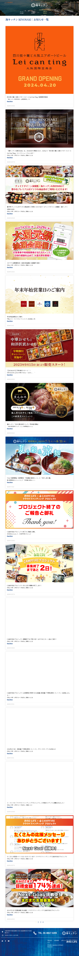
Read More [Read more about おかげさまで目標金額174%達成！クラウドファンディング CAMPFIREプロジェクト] (10, 914)
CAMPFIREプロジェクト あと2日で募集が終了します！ (24, 585)
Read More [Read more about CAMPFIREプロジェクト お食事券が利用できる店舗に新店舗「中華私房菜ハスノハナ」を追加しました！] (10, 699)
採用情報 (56, 940)
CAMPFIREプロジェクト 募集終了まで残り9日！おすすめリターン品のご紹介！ (32, 639)
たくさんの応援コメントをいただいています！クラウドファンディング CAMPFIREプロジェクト (37, 857)
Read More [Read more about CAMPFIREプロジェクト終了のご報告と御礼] (10, 536)
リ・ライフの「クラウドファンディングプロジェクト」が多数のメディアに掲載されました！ (36, 803)
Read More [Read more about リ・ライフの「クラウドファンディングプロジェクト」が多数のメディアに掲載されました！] (10, 807)
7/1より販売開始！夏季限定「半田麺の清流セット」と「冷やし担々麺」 (29, 478)
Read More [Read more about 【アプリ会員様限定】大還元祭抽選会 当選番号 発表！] (10, 267)
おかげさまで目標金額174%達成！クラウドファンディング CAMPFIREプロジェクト (33, 910)
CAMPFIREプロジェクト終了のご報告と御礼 (21, 532)
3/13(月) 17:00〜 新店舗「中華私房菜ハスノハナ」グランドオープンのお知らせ (31, 749)
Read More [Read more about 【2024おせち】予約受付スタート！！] (10, 375)
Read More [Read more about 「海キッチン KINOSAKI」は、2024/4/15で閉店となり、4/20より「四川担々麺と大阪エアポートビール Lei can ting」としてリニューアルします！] (10, 157)
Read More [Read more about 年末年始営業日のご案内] (10, 321)
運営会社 (50, 940)
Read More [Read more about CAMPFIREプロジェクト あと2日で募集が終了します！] (10, 590)
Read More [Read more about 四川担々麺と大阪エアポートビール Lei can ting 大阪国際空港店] (10, 101)
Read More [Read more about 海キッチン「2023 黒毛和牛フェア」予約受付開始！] (10, 428)
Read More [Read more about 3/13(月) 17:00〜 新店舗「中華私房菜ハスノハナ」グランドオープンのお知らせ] (10, 753)
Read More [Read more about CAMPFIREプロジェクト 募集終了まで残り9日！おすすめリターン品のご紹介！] (10, 643)
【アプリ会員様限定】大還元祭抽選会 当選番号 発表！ (24, 263)
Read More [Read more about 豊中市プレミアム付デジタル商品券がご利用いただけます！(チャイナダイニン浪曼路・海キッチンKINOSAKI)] (10, 213)
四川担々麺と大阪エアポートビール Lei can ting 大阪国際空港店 (27, 97)
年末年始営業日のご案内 (14, 317)
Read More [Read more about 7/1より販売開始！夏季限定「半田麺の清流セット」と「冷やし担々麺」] (10, 482)
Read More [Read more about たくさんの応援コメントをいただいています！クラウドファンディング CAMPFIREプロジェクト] (10, 861)
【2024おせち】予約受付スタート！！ (19, 370)
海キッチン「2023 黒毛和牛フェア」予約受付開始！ (23, 424)
